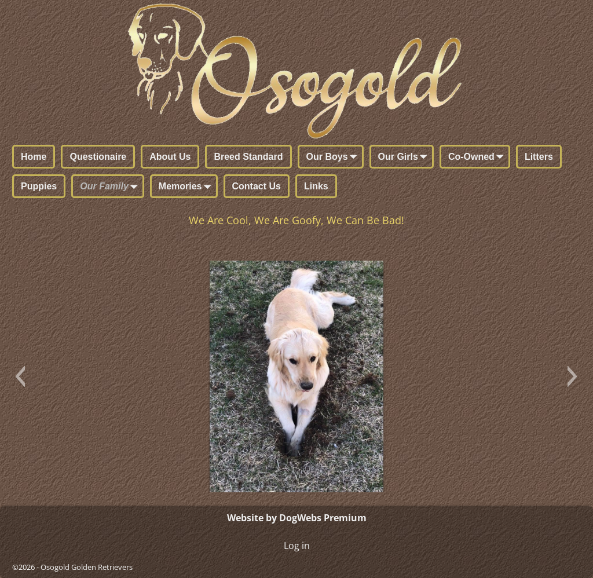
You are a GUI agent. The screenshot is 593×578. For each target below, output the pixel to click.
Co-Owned (478, 158)
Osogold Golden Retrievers (87, 567)
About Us (170, 157)
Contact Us (256, 186)
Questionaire (97, 157)
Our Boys (334, 158)
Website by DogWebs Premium (297, 517)
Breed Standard (248, 157)
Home (33, 157)
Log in (297, 545)
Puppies (39, 186)
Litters (539, 157)
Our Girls (405, 158)
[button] (19, 376)
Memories (187, 187)
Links (316, 186)
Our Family (111, 187)
